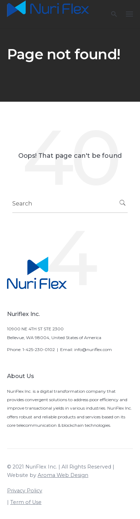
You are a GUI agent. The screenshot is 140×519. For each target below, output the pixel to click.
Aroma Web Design (63, 475)
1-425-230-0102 (39, 349)
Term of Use (26, 502)
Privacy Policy (24, 490)
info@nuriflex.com (93, 349)
